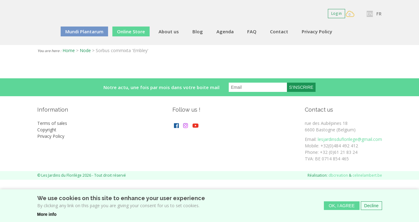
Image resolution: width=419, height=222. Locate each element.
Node (85, 50)
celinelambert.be (367, 175)
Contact (279, 31)
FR (378, 14)
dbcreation (338, 175)
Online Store (131, 31)
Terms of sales (52, 123)
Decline (371, 207)
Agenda (225, 31)
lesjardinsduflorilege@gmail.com (350, 139)
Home (68, 50)
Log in (336, 13)
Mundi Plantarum (84, 31)
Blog (197, 31)
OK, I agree (342, 207)
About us (169, 31)
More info (47, 216)
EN (370, 14)
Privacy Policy (317, 31)
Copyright (46, 130)
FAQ (251, 31)
